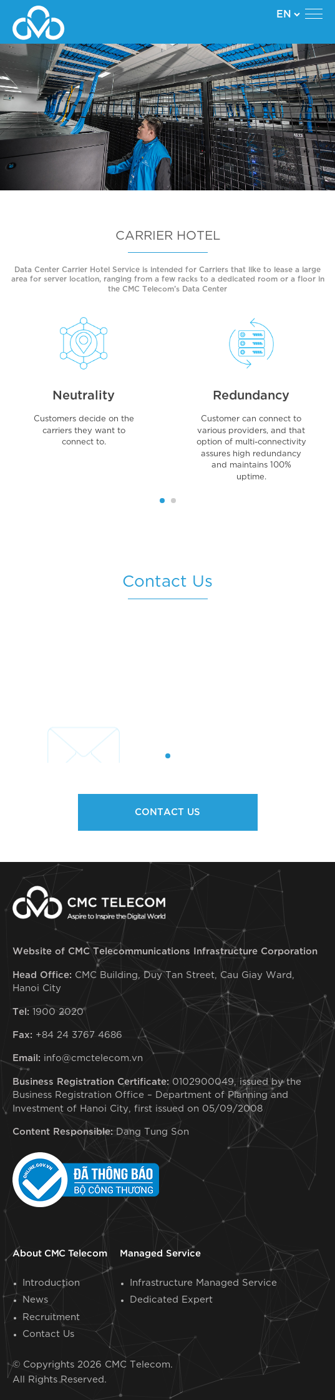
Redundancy (251, 395)
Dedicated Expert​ (171, 1300)
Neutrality (83, 395)
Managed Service (160, 1253)
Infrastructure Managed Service (203, 1283)
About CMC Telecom (59, 1253)
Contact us (167, 812)
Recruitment (51, 1317)
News (35, 1300)
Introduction (51, 1283)
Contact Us (48, 1334)
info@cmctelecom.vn (93, 1058)
